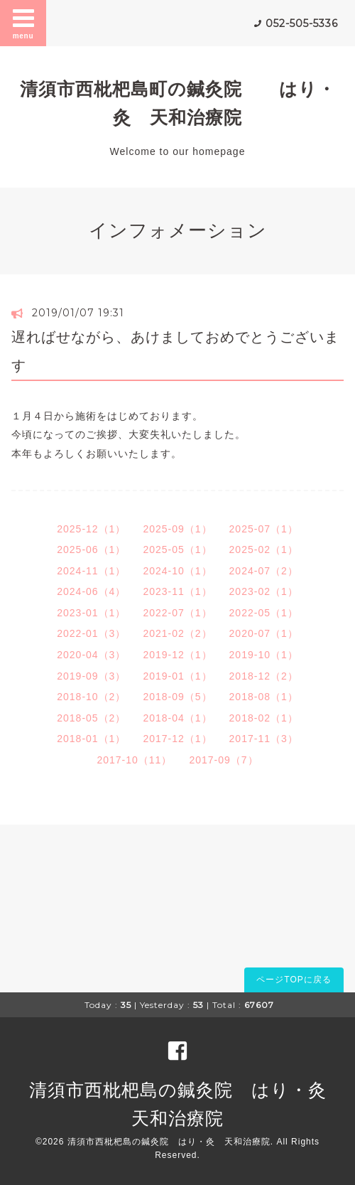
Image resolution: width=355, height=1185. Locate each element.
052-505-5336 (302, 23)
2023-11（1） (177, 591)
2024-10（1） (177, 571)
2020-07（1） (263, 633)
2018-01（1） (91, 738)
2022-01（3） (91, 633)
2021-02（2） (177, 633)
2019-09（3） (91, 676)
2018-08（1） (263, 696)
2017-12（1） (177, 738)
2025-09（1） (177, 529)
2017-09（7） (223, 760)
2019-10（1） (263, 654)
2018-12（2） (263, 676)
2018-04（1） (177, 718)
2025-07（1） (263, 529)
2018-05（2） (91, 718)
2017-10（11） (134, 760)
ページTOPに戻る (293, 980)
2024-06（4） (91, 591)
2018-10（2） (91, 696)
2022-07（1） (177, 612)
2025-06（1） (91, 549)
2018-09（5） (177, 696)
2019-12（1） (177, 654)
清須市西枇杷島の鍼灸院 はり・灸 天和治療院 (169, 1142)
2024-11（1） (91, 571)
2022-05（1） (263, 612)
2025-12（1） (91, 529)
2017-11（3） (263, 738)
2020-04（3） (91, 654)
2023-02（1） (263, 591)
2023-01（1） (91, 612)
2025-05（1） (177, 549)
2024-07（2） (263, 571)
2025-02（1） (263, 549)
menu (23, 23)
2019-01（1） (177, 676)
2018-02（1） (263, 718)
